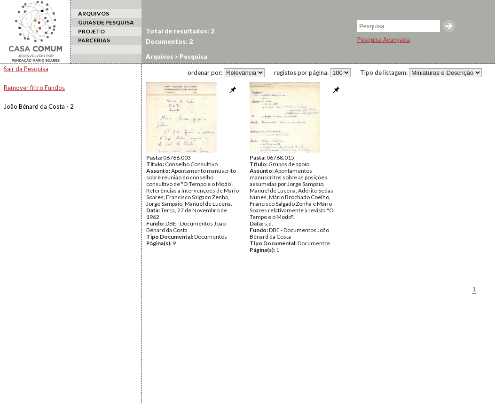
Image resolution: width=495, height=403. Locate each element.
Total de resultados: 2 (180, 31)
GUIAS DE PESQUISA (106, 22)
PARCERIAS (94, 40)
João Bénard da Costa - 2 (39, 106)
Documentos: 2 (169, 41)
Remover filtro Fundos (34, 87)
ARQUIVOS (93, 13)
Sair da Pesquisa (26, 69)
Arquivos (159, 56)
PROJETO (91, 31)
